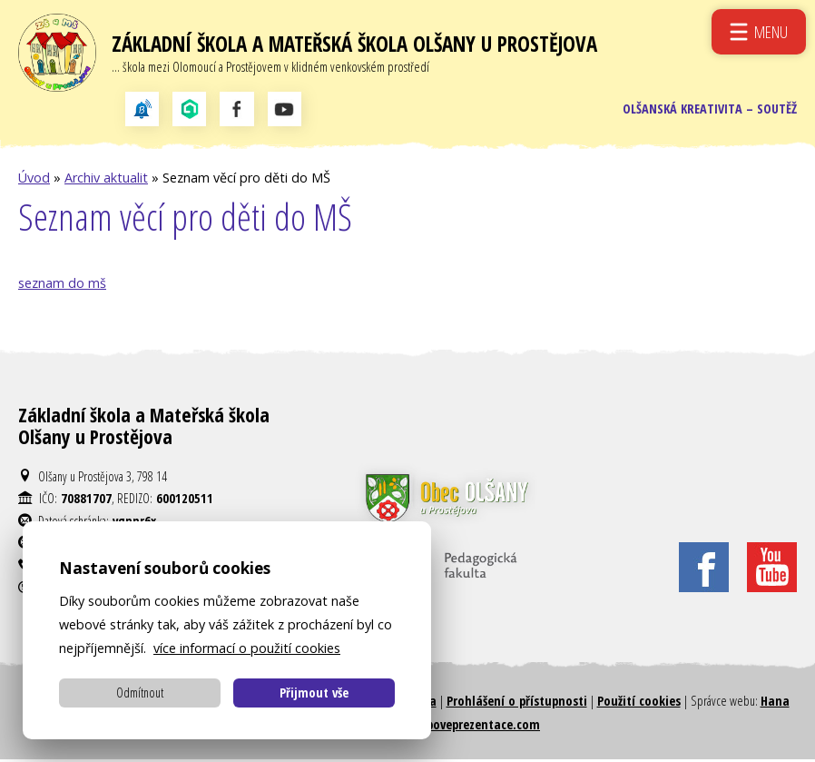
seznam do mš (62, 285)
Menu (771, 31)
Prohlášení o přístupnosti (517, 703)
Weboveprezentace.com (475, 727)
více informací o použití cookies (246, 648)
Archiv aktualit (106, 180)
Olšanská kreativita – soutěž (710, 110)
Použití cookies (639, 703)
